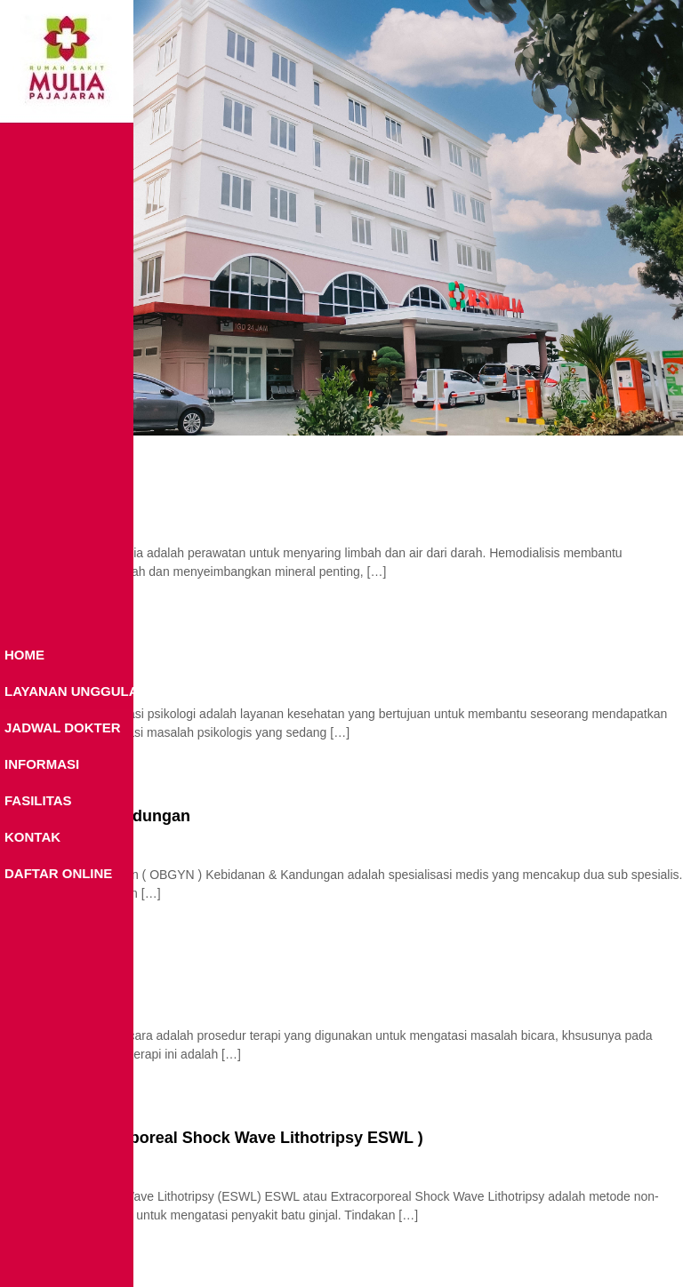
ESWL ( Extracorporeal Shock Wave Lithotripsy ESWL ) (211, 1138)
